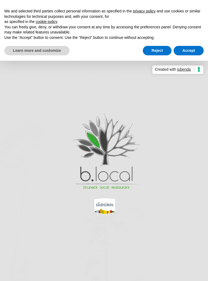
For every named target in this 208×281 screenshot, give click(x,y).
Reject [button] (157, 50)
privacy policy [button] (144, 11)
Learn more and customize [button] (37, 50)
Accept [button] (188, 50)
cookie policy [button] (46, 21)
